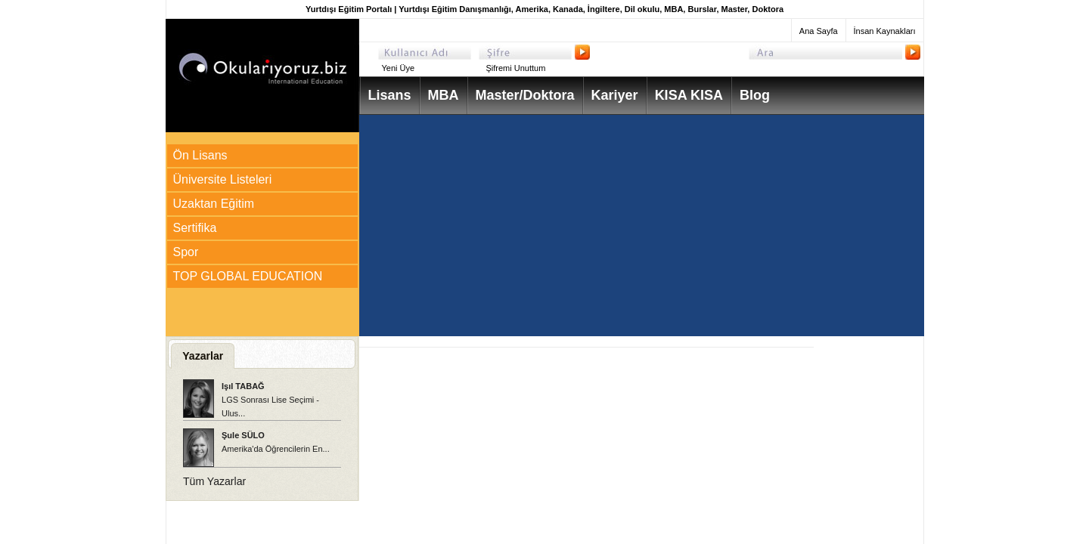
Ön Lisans (200, 155)
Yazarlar (202, 356)
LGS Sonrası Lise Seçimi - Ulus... (270, 400)
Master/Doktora (525, 95)
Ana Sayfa (818, 31)
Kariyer (614, 95)
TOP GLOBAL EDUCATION (248, 276)
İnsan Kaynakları (885, 31)
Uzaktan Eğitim (214, 203)
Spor (186, 252)
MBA (443, 95)
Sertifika (195, 227)
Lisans (389, 95)
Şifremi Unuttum (516, 68)
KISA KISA (689, 95)
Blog (755, 95)
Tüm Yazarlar (214, 481)
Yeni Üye (398, 68)
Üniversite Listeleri (222, 179)
